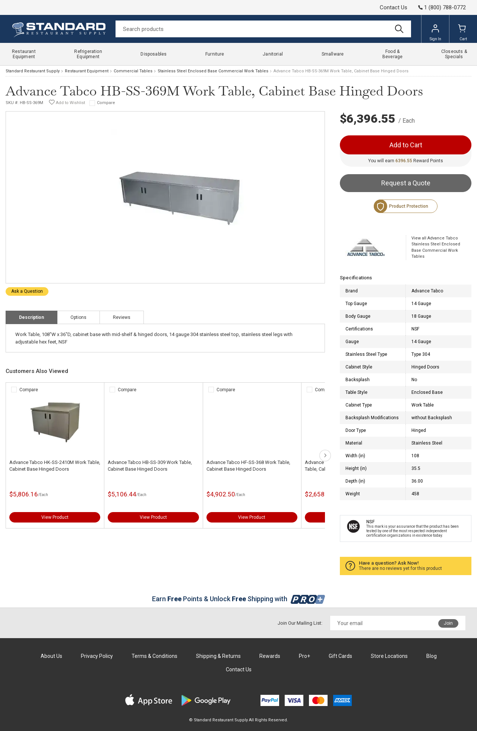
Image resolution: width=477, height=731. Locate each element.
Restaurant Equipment (86, 71)
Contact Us (393, 7)
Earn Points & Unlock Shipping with (238, 599)
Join (448, 623)
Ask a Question (27, 291)
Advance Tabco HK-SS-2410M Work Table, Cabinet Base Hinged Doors (54, 465)
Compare (106, 102)
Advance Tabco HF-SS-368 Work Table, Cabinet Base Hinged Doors (248, 465)
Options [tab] (78, 317)
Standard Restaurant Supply (33, 71)
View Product (55, 517)
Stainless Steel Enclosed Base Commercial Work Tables (213, 71)
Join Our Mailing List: (300, 623)
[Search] (263, 29)
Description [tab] (31, 317)
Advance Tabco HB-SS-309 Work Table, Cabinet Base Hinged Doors (150, 465)
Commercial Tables (133, 71)
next (325, 455)
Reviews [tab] (121, 317)
